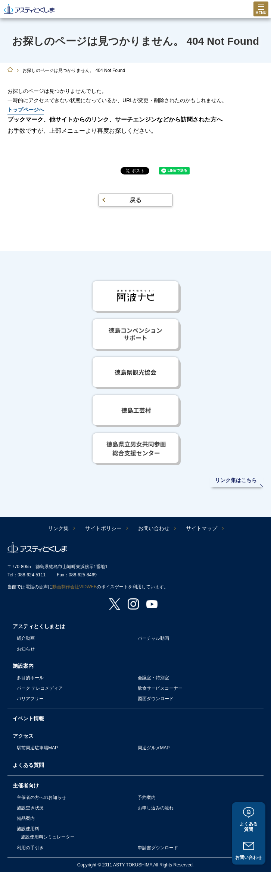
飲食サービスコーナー (160, 688)
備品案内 (26, 818)
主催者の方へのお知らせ (41, 797)
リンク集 (58, 528)
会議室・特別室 (153, 677)
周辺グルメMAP (154, 747)
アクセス (23, 736)
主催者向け (26, 785)
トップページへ (25, 110)
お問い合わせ (248, 857)
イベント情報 (28, 718)
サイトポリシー (103, 528)
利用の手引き (30, 847)
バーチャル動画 (153, 638)
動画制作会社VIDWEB (74, 586)
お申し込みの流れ (156, 807)
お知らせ (26, 649)
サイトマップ (201, 528)
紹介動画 (26, 638)
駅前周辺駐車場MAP (37, 747)
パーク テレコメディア (40, 688)
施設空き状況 (30, 807)
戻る (135, 200)
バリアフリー (30, 698)
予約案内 (147, 797)
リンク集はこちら (236, 480)
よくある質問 (249, 826)
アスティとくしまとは (39, 626)
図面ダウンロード (156, 698)
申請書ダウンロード (158, 847)
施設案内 (23, 666)
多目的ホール (30, 677)
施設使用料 (28, 828)
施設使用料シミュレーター (48, 837)
